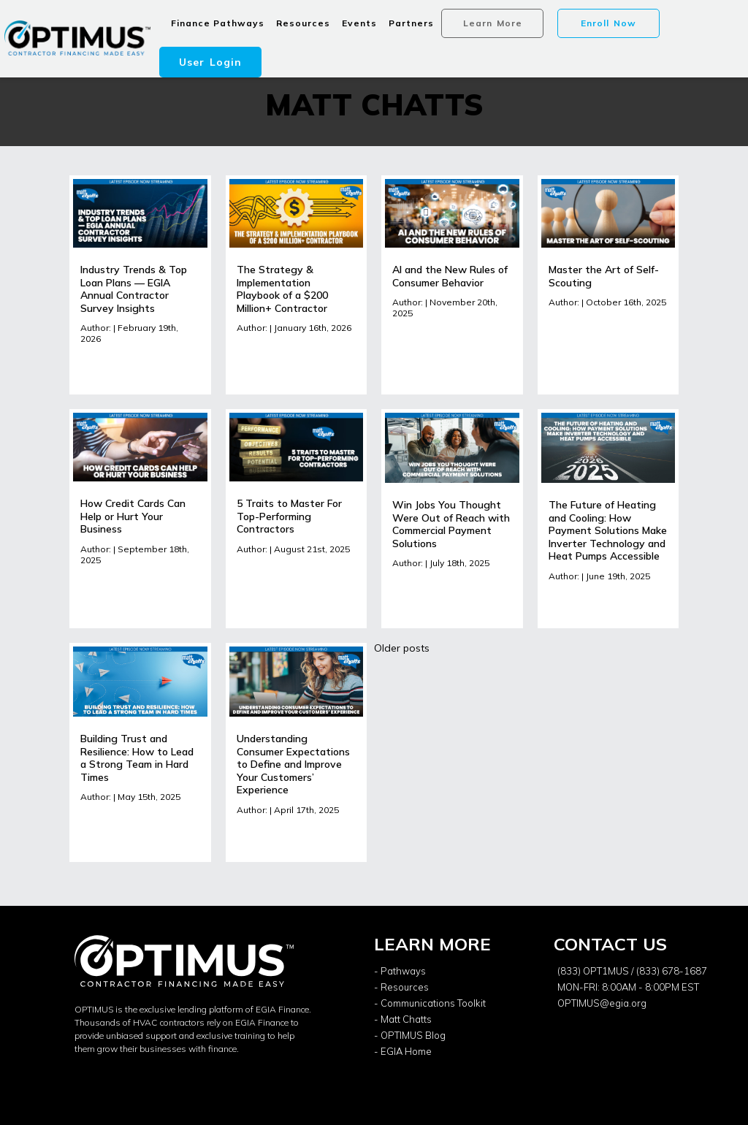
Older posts (402, 648)
